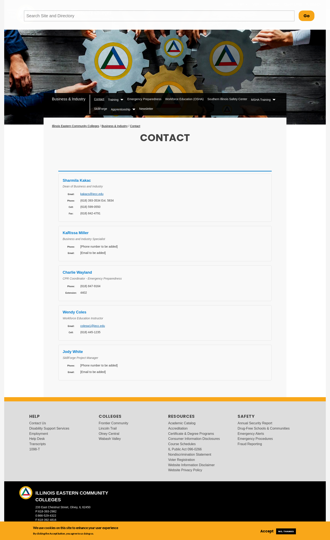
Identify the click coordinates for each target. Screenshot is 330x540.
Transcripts (37, 444)
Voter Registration (181, 460)
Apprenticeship (120, 109)
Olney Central (109, 433)
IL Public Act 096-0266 (185, 449)
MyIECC (273, 4)
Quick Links (293, 4)
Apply (228, 4)
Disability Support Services (49, 428)
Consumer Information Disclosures (194, 438)
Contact (99, 99)
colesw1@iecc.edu (92, 326)
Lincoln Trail (108, 428)
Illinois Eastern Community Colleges (75, 126)
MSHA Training (261, 99)
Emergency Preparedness (144, 99)
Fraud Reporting (250, 444)
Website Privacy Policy (185, 470)
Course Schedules (182, 444)
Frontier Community (113, 423)
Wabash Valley (110, 438)
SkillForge (100, 108)
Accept (267, 531)
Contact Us (37, 423)
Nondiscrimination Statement (189, 454)
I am (243, 4)
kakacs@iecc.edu (92, 194)
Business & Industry (68, 99)
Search (313, 4)
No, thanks (286, 531)
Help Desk (37, 438)
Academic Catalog (182, 423)
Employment (38, 433)
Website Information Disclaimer (191, 465)
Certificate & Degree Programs (191, 433)
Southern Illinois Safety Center (227, 99)
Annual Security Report (255, 423)
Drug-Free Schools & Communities (264, 428)
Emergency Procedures (255, 438)
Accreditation (178, 428)
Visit (257, 4)
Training (113, 99)
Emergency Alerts (251, 433)
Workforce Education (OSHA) (184, 99)
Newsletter (146, 108)
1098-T (34, 449)
